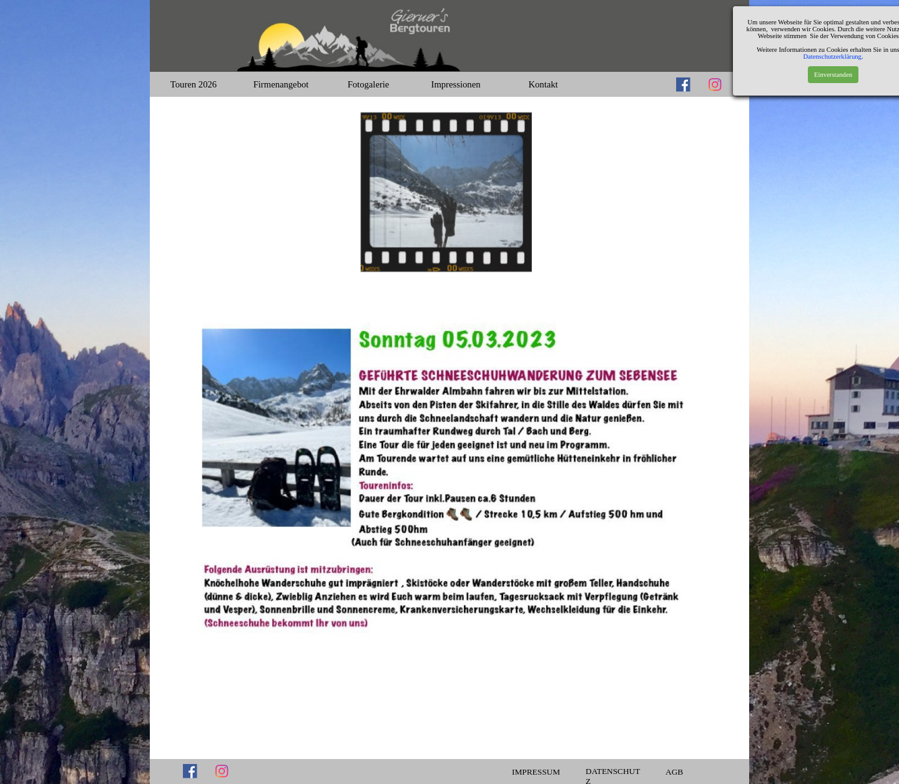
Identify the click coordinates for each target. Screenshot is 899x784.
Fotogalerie (369, 84)
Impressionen (456, 84)
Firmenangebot (281, 84)
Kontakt (543, 84)
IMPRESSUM (536, 772)
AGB (674, 772)
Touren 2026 (193, 84)
